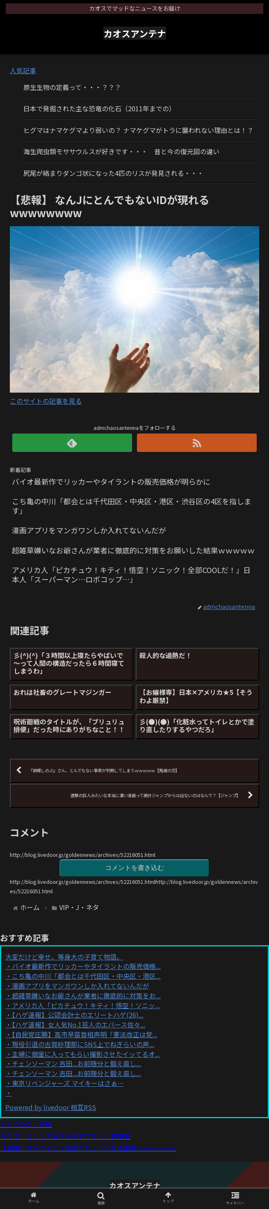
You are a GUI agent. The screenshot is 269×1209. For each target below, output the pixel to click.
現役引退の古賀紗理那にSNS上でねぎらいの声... (83, 1044)
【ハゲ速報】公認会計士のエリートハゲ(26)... (77, 1015)
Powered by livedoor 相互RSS (50, 1107)
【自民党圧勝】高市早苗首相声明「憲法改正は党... (84, 1034)
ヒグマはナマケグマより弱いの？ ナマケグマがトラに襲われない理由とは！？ (138, 130)
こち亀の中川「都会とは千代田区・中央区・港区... (86, 976)
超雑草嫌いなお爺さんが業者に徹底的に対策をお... (86, 995)
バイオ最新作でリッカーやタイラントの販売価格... (86, 966)
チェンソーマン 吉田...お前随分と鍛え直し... (76, 1063)
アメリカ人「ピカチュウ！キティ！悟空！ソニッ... (86, 1005)
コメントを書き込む (134, 867)
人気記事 (23, 70)
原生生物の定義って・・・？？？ (72, 87)
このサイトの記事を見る (46, 401)
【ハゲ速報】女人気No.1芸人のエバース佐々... (78, 1024)
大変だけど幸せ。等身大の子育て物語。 (64, 957)
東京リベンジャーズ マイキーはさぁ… (68, 1083)
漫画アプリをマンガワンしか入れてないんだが (80, 986)
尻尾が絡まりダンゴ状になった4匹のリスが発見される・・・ (113, 173)
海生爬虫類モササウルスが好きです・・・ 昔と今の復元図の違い (121, 151)
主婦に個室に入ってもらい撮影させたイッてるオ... (86, 1054)
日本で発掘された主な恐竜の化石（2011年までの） (99, 108)
